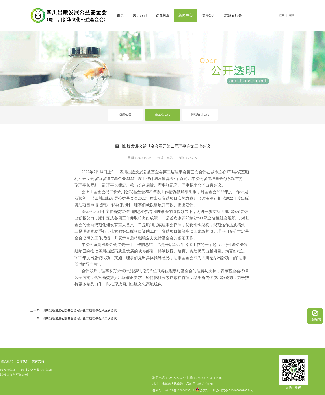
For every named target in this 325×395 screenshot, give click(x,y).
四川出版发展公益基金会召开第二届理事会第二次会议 (80, 318)
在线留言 (315, 319)
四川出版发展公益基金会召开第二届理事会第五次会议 (80, 310)
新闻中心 (185, 15)
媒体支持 (9, 361)
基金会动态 (162, 114)
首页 (120, 15)
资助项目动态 (200, 114)
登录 (282, 15)
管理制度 (163, 15)
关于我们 (140, 15)
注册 (292, 15)
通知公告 (125, 114)
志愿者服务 (233, 15)
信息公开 (208, 15)
